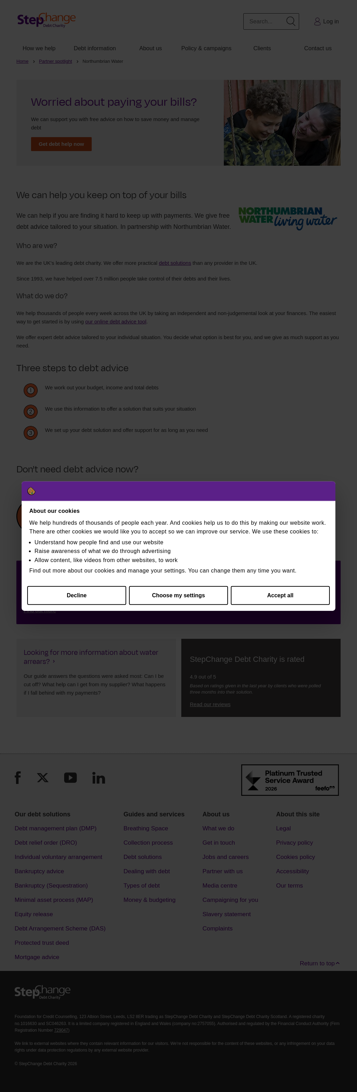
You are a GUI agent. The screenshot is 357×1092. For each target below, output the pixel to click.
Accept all (280, 595)
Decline (77, 595)
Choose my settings (178, 595)
